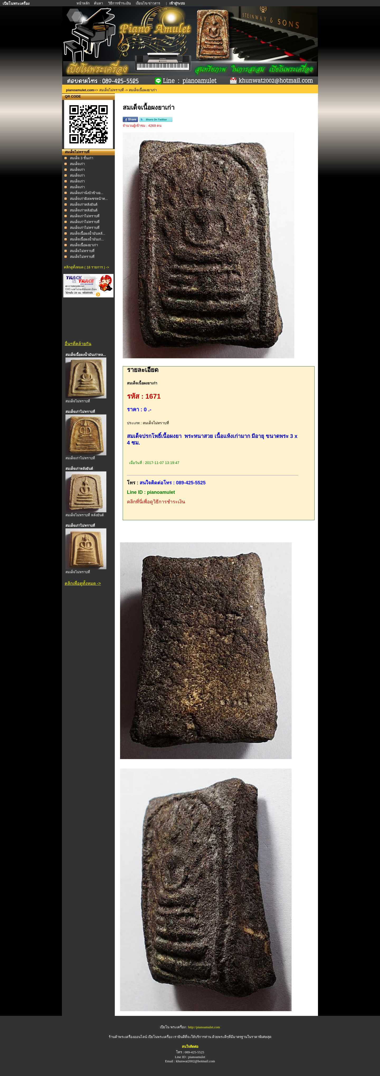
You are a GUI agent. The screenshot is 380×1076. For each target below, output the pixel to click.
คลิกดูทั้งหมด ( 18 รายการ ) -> (86, 267)
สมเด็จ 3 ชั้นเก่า (81, 158)
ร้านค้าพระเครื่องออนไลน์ (128, 1037)
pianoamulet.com (80, 90)
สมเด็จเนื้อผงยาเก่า (84, 245)
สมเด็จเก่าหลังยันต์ (83, 204)
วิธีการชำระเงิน (120, 3)
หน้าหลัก (84, 3)
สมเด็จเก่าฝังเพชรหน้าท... (89, 199)
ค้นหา (98, 3)
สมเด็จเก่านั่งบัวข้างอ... (86, 193)
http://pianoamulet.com (204, 1027)
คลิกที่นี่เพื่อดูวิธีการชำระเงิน (156, 501)
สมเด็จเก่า (77, 164)
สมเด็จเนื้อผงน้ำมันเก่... (87, 239)
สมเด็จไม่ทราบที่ (111, 90)
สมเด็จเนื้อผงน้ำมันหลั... (87, 233)
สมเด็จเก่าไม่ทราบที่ (84, 216)
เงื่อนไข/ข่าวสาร (148, 3)
